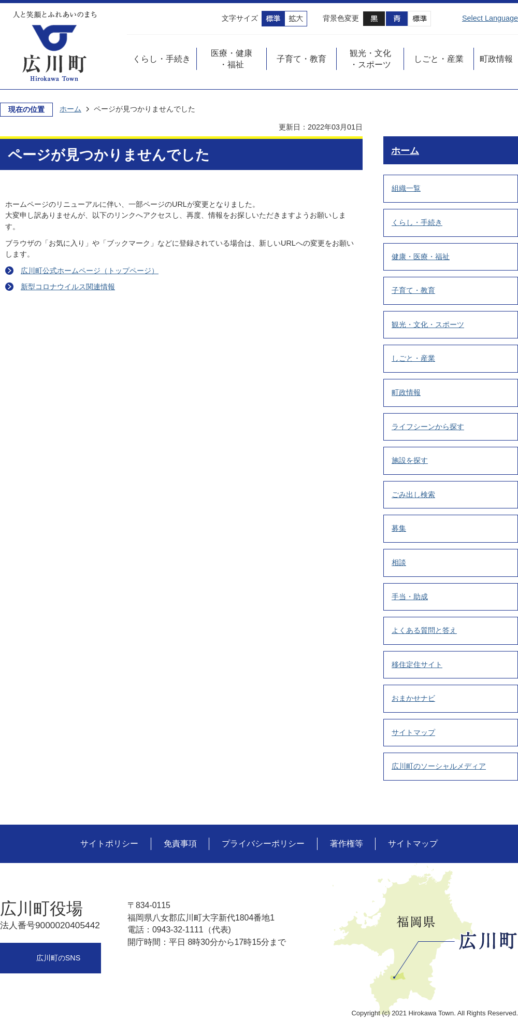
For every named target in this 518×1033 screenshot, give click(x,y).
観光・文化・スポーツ (428, 324)
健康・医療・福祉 (421, 256)
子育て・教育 (413, 290)
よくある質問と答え (424, 630)
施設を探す (410, 460)
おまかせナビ (413, 698)
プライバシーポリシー (263, 843)
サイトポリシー (109, 843)
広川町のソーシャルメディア (439, 766)
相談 (399, 562)
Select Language (490, 18)
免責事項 (180, 843)
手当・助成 (410, 596)
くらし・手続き (417, 222)
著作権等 (346, 843)
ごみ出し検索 (413, 494)
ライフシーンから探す (428, 426)
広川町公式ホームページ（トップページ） (90, 270)
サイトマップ (413, 732)
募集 (399, 528)
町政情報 (406, 392)
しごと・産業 (413, 358)
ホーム (70, 109)
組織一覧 (406, 188)
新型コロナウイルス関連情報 (68, 286)
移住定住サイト (417, 664)
